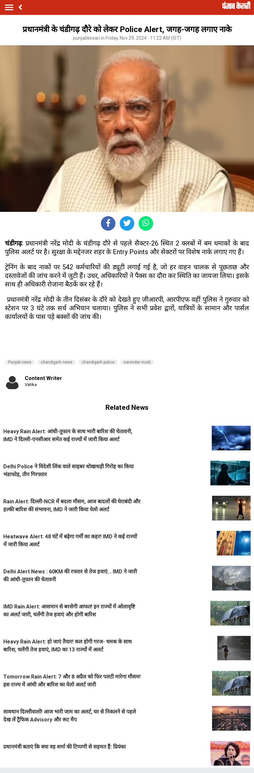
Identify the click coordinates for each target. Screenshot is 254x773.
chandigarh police (98, 362)
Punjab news (19, 362)
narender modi (137, 362)
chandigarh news (56, 362)
